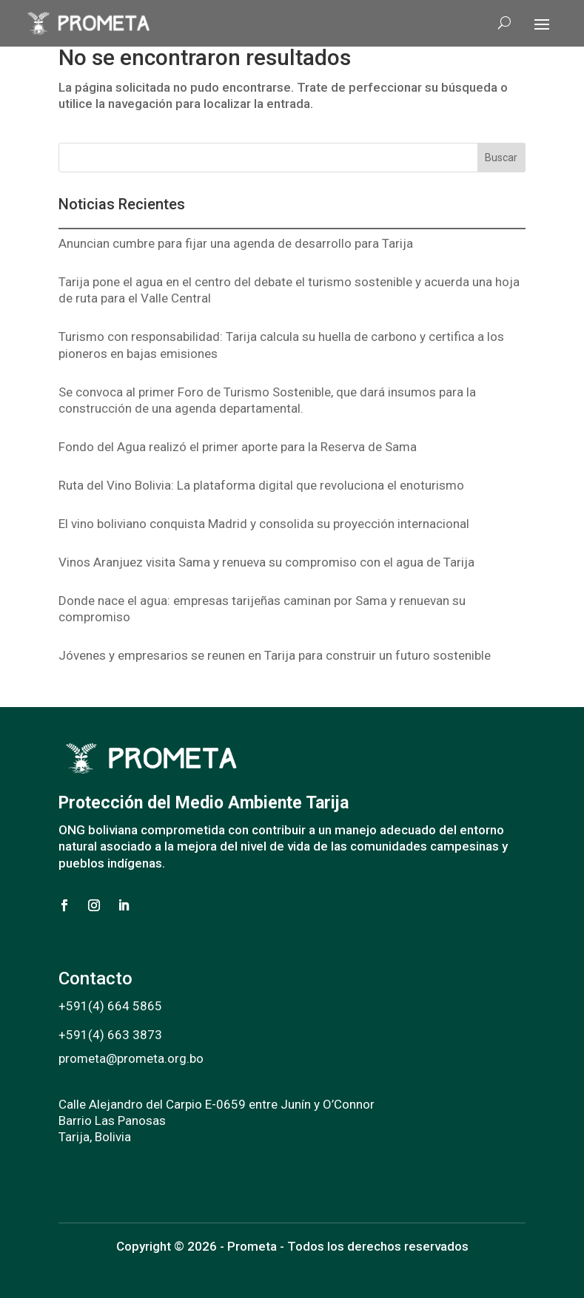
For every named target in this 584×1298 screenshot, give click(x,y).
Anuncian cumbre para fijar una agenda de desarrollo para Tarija (235, 243)
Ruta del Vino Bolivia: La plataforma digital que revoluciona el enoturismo (261, 485)
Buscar (501, 157)
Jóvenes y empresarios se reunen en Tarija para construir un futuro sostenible (274, 655)
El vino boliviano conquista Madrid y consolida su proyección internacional (263, 523)
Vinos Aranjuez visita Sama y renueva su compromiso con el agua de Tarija (266, 562)
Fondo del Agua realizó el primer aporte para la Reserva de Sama (237, 446)
